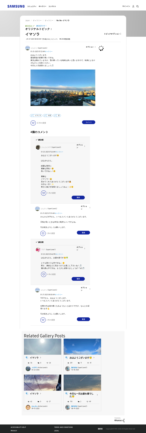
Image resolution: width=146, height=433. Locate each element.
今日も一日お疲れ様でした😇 (41, 394)
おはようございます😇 (76, 357)
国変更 (100, 429)
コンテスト (52, 6)
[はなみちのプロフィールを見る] (34, 48)
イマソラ (38, 115)
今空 (49, 115)
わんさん (107, 369)
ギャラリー (42, 6)
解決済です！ (41, 26)
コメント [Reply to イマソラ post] (89, 122)
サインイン (126, 6)
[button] (91, 47)
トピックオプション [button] (112, 34)
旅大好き (71, 369)
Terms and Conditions (63, 427)
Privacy (14, 430)
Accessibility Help (18, 427)
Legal (56, 430)
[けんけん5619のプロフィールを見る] (46, 147)
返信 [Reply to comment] (78, 197)
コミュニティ (31, 6)
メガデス (35, 369)
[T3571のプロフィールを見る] (43, 250)
